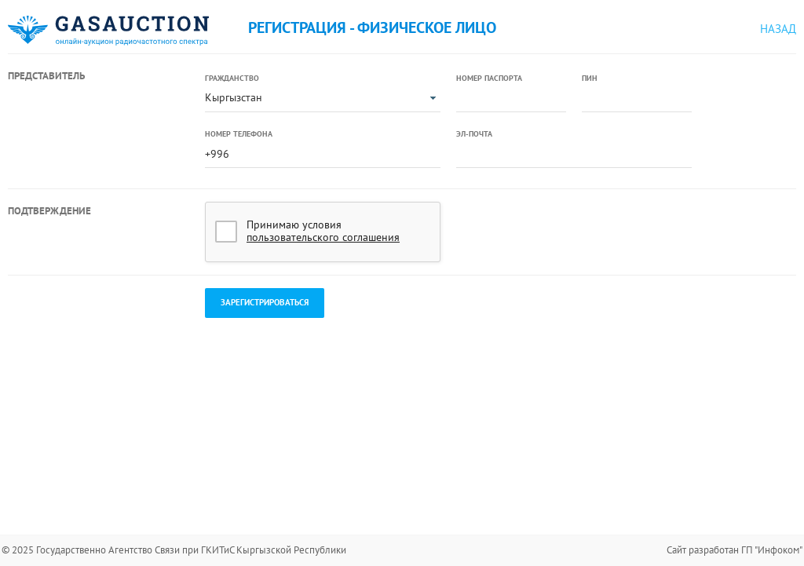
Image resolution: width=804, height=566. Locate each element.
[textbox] (511, 99)
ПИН (590, 78)
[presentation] (575, 232)
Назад (778, 28)
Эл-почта (474, 134)
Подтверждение (49, 210)
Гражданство (232, 78)
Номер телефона (238, 134)
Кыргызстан (233, 97)
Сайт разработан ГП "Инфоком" (734, 550)
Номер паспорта (489, 78)
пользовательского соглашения (323, 237)
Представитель (46, 75)
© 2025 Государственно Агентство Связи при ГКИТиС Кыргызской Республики (174, 550)
